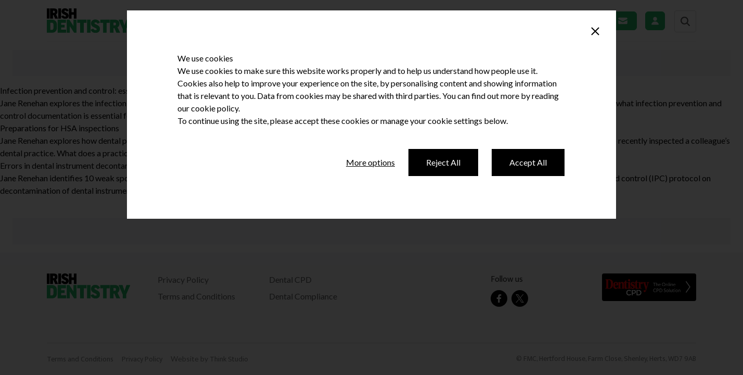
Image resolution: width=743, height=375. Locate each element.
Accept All (528, 162)
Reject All (443, 162)
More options (370, 162)
